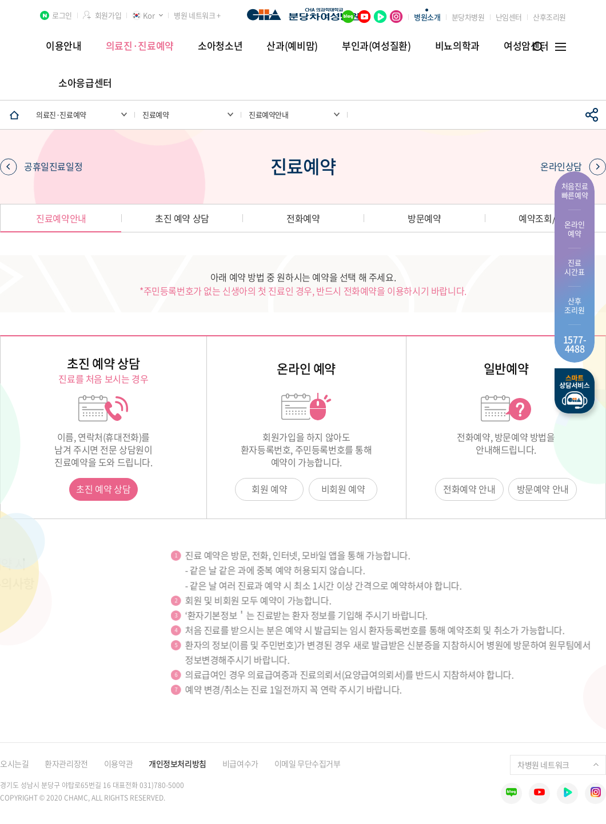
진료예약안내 (61, 218)
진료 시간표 (574, 267)
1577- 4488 (575, 343)
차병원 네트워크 (558, 764)
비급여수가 (240, 763)
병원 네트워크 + (197, 15)
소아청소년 (220, 45)
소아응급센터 (85, 82)
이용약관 (118, 763)
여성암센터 (526, 45)
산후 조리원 (574, 305)
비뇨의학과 (457, 45)
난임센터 (509, 16)
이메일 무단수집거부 (307, 763)
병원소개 (427, 16)
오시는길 (14, 763)
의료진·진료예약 (140, 45)
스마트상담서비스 (575, 390)
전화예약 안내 (469, 489)
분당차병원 (468, 16)
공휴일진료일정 (41, 166)
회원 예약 (269, 489)
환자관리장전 (66, 763)
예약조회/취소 (545, 218)
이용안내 (64, 45)
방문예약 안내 (543, 489)
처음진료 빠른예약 (574, 190)
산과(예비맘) (292, 45)
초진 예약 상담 (182, 218)
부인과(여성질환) (376, 45)
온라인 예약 (574, 229)
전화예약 (303, 218)
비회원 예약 (343, 489)
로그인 (62, 15)
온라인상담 (573, 166)
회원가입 (108, 15)
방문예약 (424, 218)
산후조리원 (549, 16)
